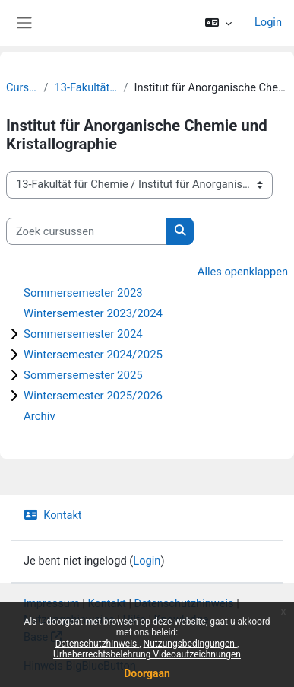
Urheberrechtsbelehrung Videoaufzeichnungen (147, 654)
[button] (218, 23)
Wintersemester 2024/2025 (93, 354)
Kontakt (53, 515)
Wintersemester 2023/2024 (93, 313)
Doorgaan (147, 673)
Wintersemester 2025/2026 (93, 395)
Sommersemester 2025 (83, 375)
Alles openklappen (243, 271)
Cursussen (21, 87)
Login (268, 22)
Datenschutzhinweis (97, 643)
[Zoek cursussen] (86, 231)
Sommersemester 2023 (83, 293)
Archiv (39, 416)
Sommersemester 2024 (83, 334)
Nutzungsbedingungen (190, 643)
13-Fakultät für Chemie (85, 87)
